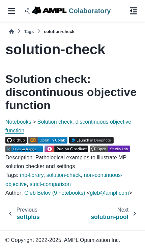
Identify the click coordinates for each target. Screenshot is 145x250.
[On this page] (133, 11)
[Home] (11, 31)
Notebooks (18, 122)
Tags (29, 31)
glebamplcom (109, 193)
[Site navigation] (11, 11)
